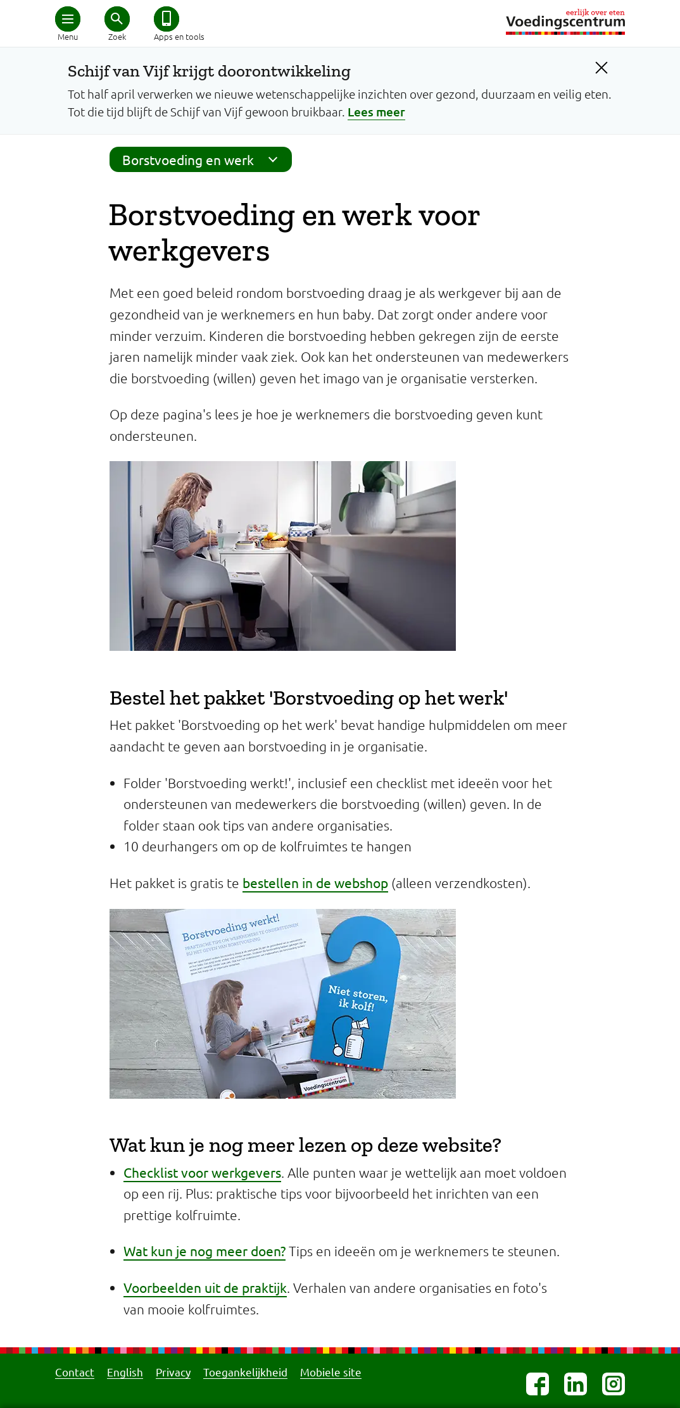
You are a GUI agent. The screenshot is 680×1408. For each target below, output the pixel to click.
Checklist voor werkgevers (202, 1172)
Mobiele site (331, 1371)
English (125, 1371)
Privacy (173, 1371)
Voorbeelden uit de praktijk (205, 1287)
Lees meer (376, 112)
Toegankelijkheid (245, 1371)
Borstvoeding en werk (204, 159)
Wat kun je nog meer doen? (204, 1250)
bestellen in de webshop (315, 882)
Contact (74, 1371)
